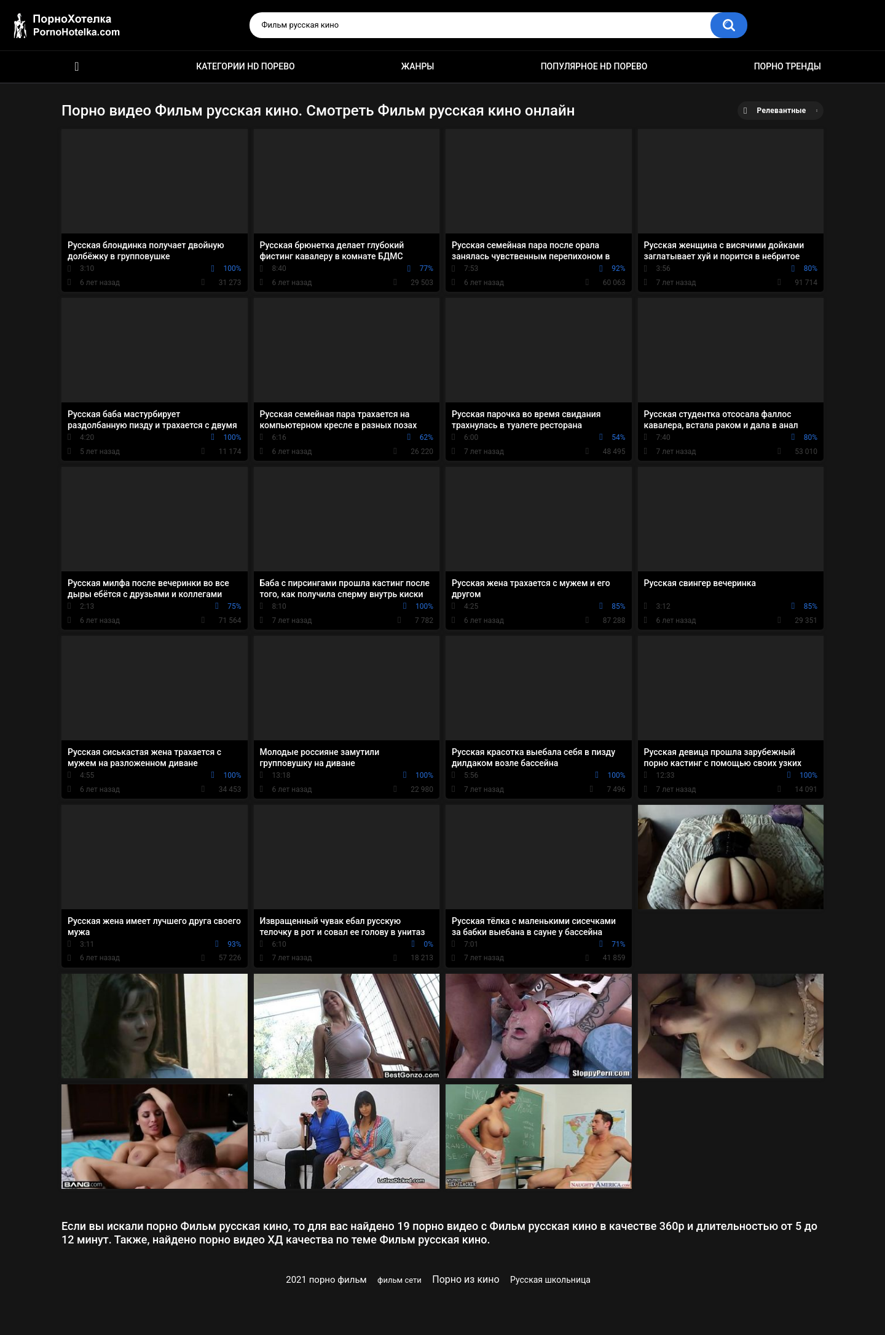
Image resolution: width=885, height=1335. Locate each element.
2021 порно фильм (326, 1279)
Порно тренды (787, 66)
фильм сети (399, 1280)
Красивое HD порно (76, 66)
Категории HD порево (245, 66)
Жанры (418, 66)
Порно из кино (465, 1279)
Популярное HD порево (594, 66)
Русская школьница (550, 1280)
